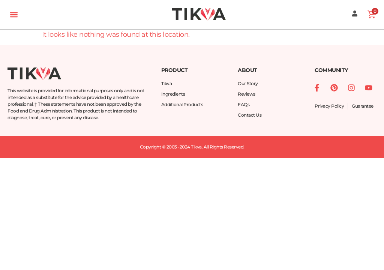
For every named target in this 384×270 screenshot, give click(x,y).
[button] (14, 14)
